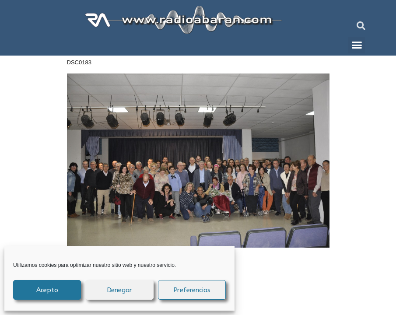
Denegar (120, 290)
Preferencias (192, 290)
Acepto (47, 290)
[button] (361, 26)
